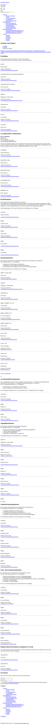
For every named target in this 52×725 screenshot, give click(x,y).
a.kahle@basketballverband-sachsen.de (9, 237)
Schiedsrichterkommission (15, 52)
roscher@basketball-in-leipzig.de (8, 359)
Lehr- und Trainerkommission (27, 52)
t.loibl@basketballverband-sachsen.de (9, 613)
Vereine (7, 17)
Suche (2, 10)
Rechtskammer (21, 50)
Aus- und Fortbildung (10, 18)
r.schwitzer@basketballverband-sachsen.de (10, 484)
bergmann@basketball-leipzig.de (8, 557)
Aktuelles (8, 35)
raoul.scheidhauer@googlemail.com (8, 644)
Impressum (26, 723)
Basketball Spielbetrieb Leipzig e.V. (14, 33)
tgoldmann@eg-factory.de (6, 349)
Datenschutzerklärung (14, 682)
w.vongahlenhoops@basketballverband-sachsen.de (12, 100)
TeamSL (8, 40)
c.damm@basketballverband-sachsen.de (9, 227)
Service (4, 34)
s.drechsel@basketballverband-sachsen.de (10, 186)
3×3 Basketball (9, 19)
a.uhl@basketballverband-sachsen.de (9, 80)
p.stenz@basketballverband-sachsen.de (9, 669)
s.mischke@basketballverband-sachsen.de (10, 547)
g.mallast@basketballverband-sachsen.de (9, 623)
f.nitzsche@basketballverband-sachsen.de (10, 329)
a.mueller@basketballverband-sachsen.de (9, 254)
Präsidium (3, 50)
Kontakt (7, 39)
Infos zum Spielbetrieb (11, 23)
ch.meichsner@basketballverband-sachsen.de (10, 156)
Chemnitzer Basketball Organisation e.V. (15, 30)
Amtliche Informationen (11, 20)
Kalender (8, 36)
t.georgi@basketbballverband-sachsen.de (9, 420)
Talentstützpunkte (10, 25)
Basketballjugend (7, 22)
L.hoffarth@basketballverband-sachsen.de (10, 246)
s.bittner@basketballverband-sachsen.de (9, 110)
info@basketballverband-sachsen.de (8, 141)
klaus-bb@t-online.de (5, 369)
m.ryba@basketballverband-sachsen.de (9, 567)
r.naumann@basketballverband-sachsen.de (10, 176)
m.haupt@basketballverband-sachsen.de (9, 70)
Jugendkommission (5, 52)
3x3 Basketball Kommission (39, 50)
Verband (5, 14)
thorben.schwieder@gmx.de (7, 455)
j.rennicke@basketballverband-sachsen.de (10, 217)
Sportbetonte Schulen (10, 26)
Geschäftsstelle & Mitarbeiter (11, 50)
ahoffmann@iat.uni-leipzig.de (7, 603)
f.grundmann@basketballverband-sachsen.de (10, 319)
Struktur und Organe (10, 15)
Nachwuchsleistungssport (11, 24)
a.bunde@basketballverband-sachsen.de (9, 309)
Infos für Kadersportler (11, 28)
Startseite (5, 46)
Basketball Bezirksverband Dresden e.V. (14, 31)
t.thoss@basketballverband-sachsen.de (9, 130)
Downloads (8, 37)
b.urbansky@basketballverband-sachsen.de (10, 494)
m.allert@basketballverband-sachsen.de (9, 464)
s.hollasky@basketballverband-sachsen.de (10, 120)
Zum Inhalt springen (5, 2)
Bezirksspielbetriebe (7, 29)
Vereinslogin (3, 4)
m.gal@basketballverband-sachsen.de (9, 339)
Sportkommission (29, 50)
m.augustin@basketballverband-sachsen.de (10, 196)
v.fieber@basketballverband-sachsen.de (9, 659)
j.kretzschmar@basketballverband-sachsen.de (10, 90)
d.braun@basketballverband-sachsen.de (9, 166)
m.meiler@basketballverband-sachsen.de (9, 536)
